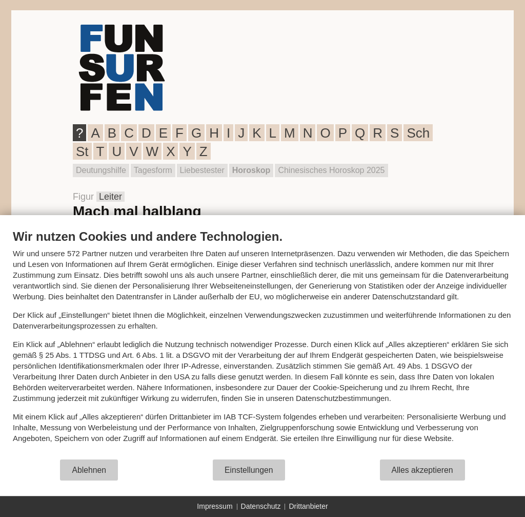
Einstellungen (249, 470)
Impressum (214, 506)
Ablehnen (89, 470)
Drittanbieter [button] (308, 506)
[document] (262, 344)
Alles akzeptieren (422, 470)
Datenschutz (261, 506)
